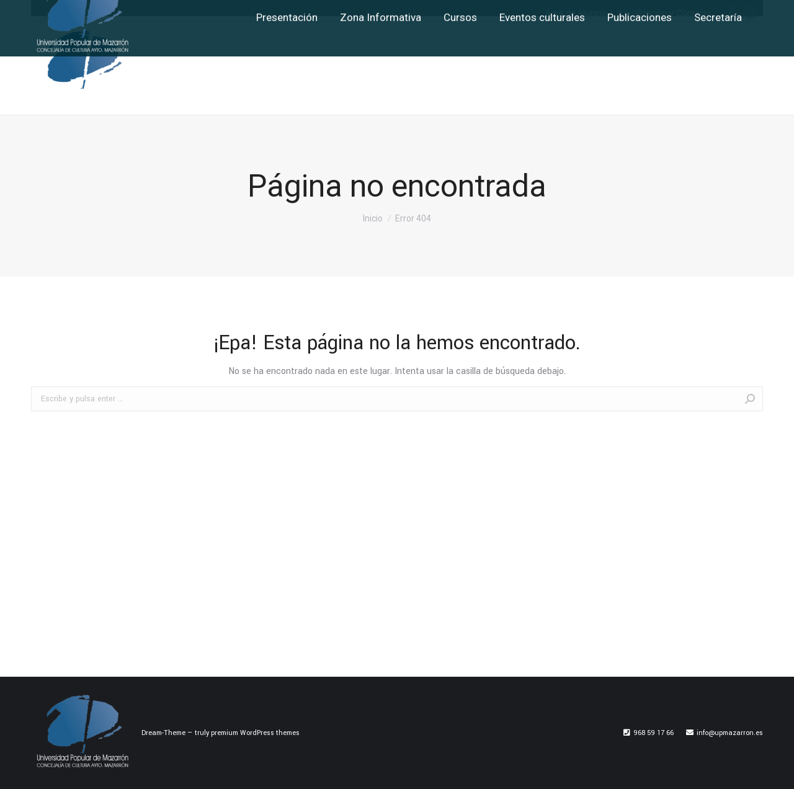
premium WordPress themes (255, 733)
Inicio (373, 218)
